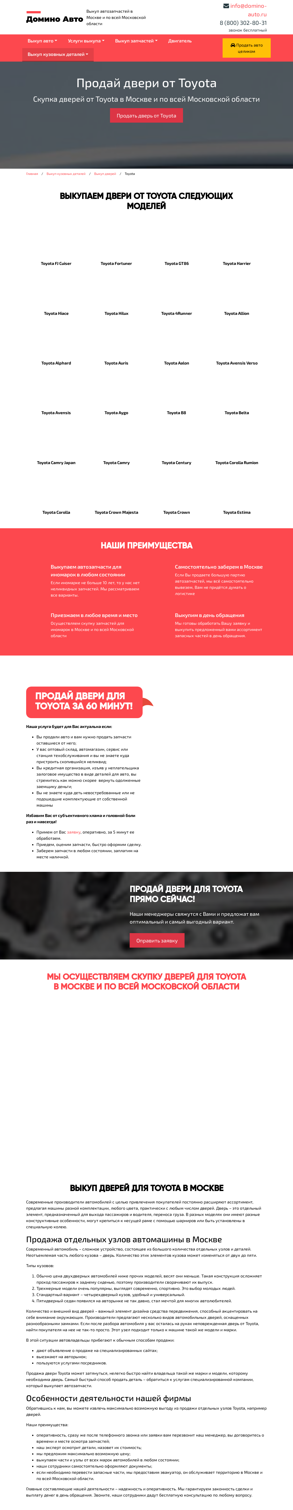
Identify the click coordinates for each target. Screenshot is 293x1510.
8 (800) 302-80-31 (243, 22)
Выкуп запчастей (134, 40)
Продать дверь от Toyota (146, 115)
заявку (73, 831)
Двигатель (180, 40)
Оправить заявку (157, 940)
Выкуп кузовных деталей (56, 54)
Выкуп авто (41, 40)
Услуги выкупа (84, 40)
